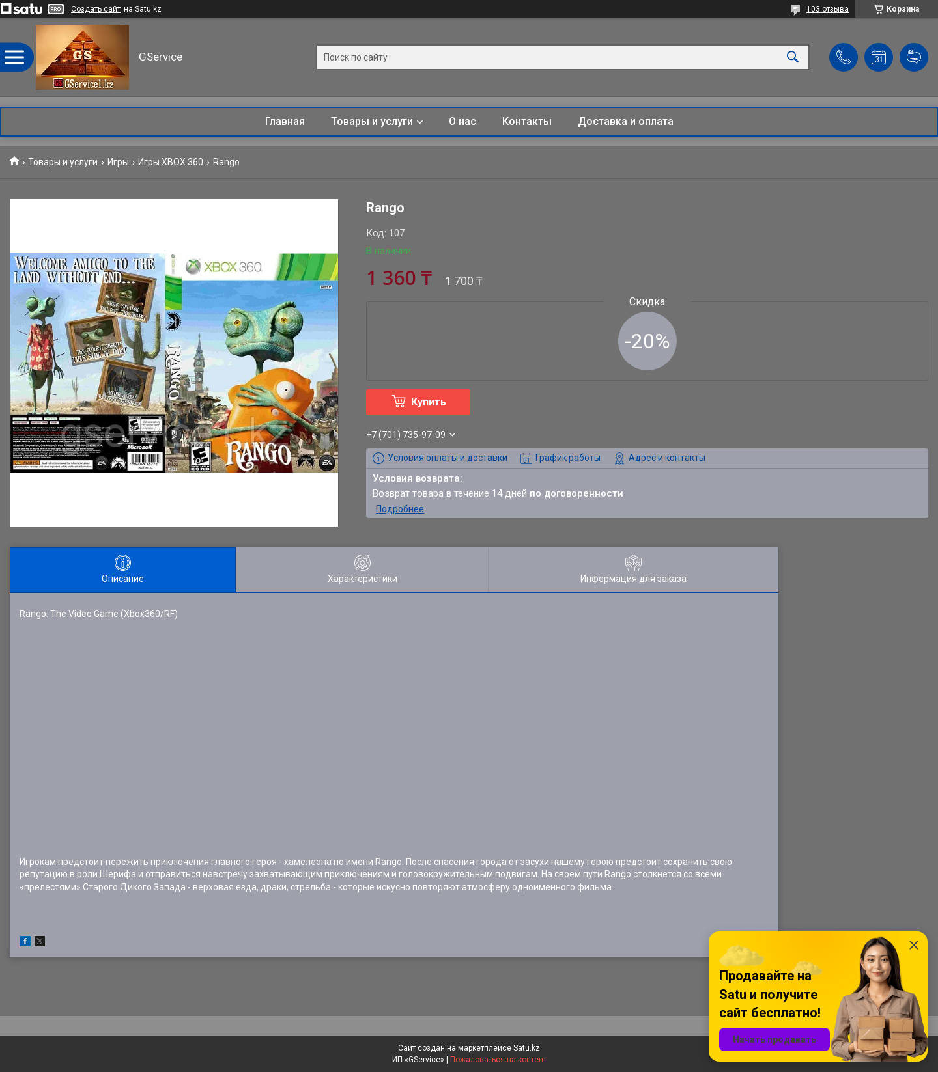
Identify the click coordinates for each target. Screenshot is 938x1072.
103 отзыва (827, 9)
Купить (428, 402)
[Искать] (792, 58)
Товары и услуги (372, 121)
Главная (285, 121)
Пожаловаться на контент (498, 1059)
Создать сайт (96, 9)
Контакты (527, 121)
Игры (118, 162)
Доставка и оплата (626, 121)
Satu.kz (526, 1047)
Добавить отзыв (914, 57)
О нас (462, 121)
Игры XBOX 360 (170, 162)
